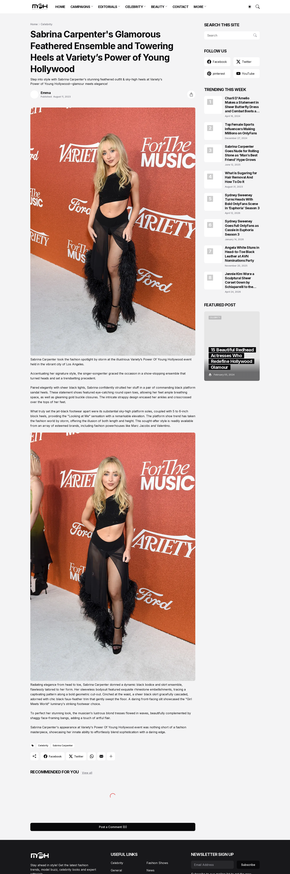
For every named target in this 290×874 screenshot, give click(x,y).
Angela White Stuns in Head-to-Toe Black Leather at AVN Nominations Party (242, 254)
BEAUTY (157, 7)
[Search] (256, 6)
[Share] (191, 94)
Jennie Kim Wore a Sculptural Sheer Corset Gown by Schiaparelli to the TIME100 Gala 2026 (240, 280)
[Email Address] (212, 865)
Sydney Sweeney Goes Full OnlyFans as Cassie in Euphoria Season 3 (242, 227)
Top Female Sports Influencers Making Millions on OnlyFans (241, 129)
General (116, 870)
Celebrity (46, 24)
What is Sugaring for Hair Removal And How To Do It (241, 177)
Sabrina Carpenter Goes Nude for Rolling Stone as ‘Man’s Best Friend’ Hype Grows (242, 153)
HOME (60, 7)
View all (87, 772)
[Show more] (111, 756)
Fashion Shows (157, 863)
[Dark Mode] (248, 6)
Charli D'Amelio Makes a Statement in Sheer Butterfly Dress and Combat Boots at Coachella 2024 (242, 104)
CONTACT (181, 7)
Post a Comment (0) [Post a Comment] (113, 827)
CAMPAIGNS (80, 7)
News (150, 870)
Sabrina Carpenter (63, 745)
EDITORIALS (107, 7)
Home (34, 24)
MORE (198, 7)
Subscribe (248, 865)
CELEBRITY (134, 7)
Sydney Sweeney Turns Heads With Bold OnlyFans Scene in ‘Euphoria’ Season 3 (242, 201)
